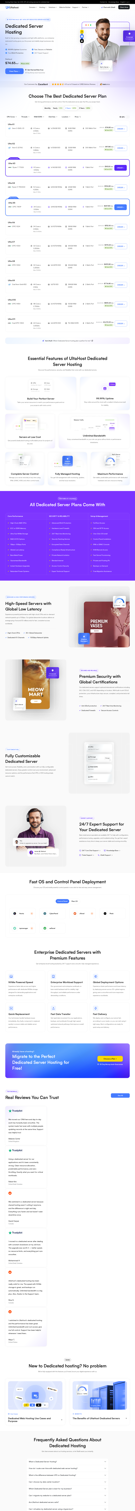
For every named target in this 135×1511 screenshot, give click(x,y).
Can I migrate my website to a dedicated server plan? (50, 1495)
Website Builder (64, 7)
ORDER (121, 129)
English (125, 2)
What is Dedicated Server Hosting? (43, 1462)
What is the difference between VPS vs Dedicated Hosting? (52, 1475)
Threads (25, 117)
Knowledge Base (114, 2)
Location (66, 117)
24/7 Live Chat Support (89, 851)
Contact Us (103, 2)
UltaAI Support (105, 855)
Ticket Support (86, 855)
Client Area (124, 7)
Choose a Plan (110, 1059)
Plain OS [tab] (75, 901)
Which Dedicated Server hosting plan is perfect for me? (68, 341)
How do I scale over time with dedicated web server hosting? (53, 1468)
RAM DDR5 (39, 117)
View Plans (14, 71)
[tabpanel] (67, 919)
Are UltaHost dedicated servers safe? (44, 1502)
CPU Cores (12, 117)
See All (120, 1095)
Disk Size (53, 117)
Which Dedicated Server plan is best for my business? (50, 1489)
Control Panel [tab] (62, 901)
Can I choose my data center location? (44, 1482)
